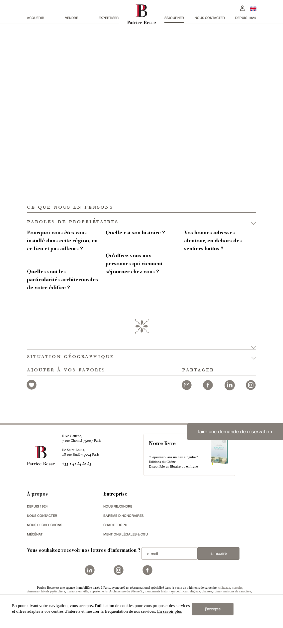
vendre (71, 18)
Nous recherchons (44, 525)
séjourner (174, 18)
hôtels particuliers (53, 591)
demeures (33, 591)
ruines (218, 591)
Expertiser (109, 18)
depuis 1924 (245, 18)
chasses (207, 591)
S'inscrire (219, 553)
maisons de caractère (237, 591)
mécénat (35, 534)
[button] (141, 220)
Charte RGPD (115, 525)
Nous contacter (210, 18)
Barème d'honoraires (123, 516)
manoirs (237, 587)
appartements (99, 591)
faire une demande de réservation (235, 431)
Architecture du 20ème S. (126, 591)
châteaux (224, 587)
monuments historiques (160, 591)
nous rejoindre (117, 506)
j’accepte (213, 609)
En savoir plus (169, 611)
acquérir (35, 18)
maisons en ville (77, 591)
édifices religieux (188, 591)
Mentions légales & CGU (125, 534)
